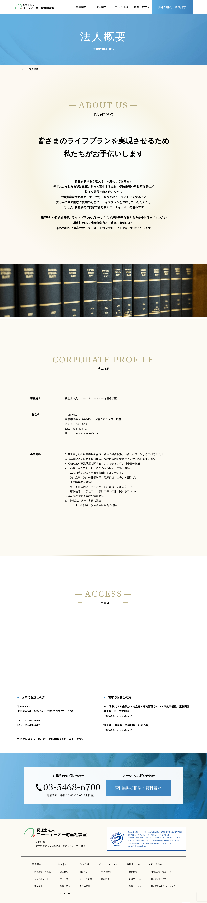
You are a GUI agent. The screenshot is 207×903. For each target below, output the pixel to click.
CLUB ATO (65, 894)
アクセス (64, 879)
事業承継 (38, 886)
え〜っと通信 (86, 879)
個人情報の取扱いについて (163, 886)
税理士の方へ (135, 886)
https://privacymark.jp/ (137, 846)
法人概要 (64, 872)
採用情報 (133, 872)
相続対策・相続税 (42, 872)
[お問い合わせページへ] (172, 7)
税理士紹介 (65, 886)
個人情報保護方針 (159, 879)
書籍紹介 (105, 879)
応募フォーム (135, 879)
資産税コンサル (41, 879)
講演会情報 (106, 872)
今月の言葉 (85, 886)
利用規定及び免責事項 (161, 872)
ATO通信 (84, 872)
